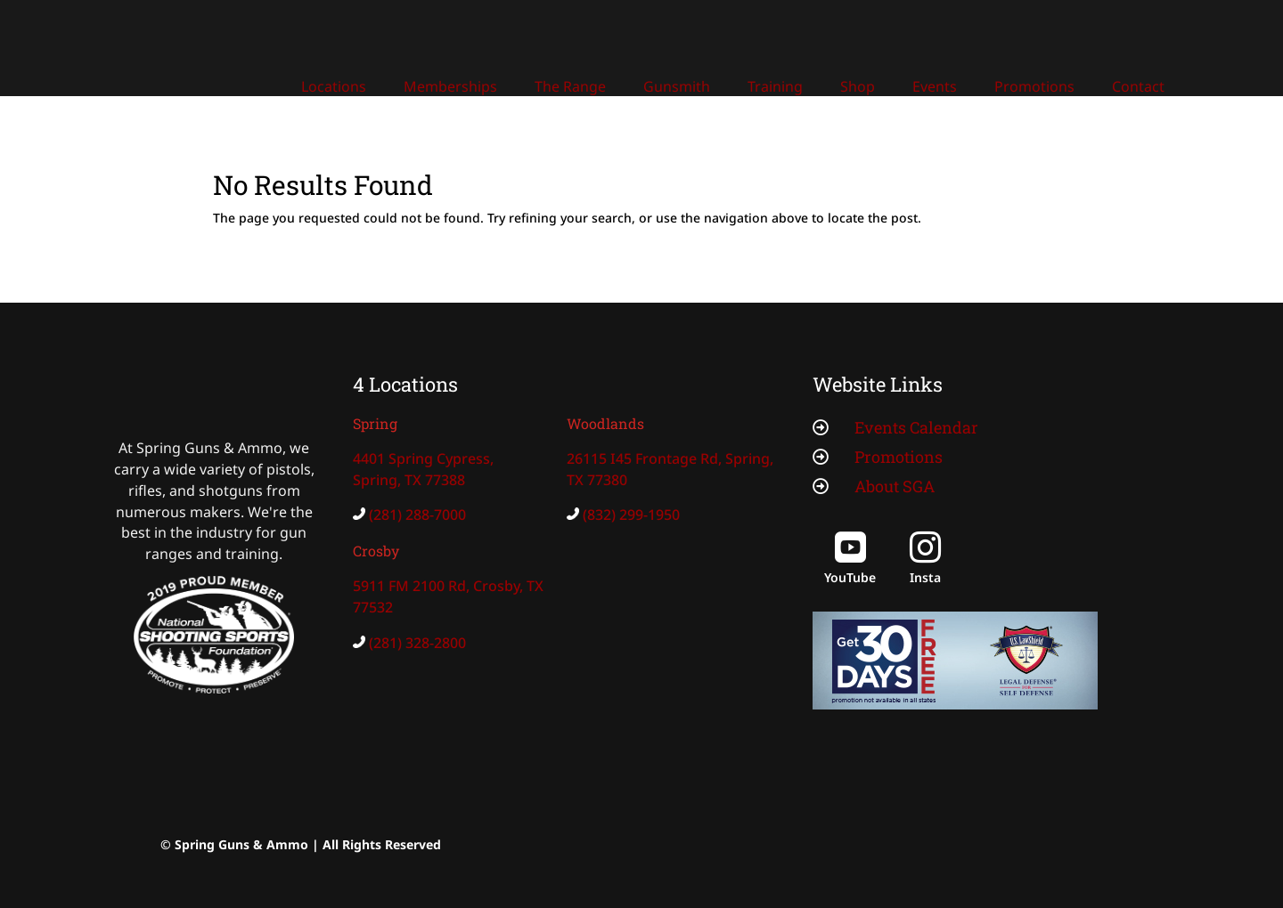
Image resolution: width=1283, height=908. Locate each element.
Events (934, 86)
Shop (857, 86)
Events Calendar (916, 427)
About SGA (894, 486)
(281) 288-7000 (417, 514)
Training (775, 86)
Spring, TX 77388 (409, 480)
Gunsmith (676, 86)
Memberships (450, 86)
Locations (333, 86)
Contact (1138, 86)
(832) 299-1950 (631, 514)
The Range (570, 86)
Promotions (1034, 86)
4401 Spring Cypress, (423, 458)
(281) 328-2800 (417, 643)
